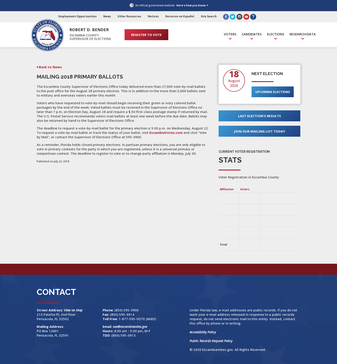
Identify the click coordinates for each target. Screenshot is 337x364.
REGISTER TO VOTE (146, 34)
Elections (275, 34)
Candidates (252, 34)
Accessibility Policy (203, 332)
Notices (153, 16)
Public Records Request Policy (211, 341)
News (107, 16)
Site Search (209, 16)
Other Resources (129, 16)
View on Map (73, 310)
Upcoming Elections (272, 92)
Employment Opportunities (77, 16)
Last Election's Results (259, 116)
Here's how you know (191, 5)
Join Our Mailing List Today (259, 131)
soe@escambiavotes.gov (130, 326)
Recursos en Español (179, 16)
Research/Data (303, 34)
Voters (230, 34)
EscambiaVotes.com (166, 132)
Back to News (50, 67)
